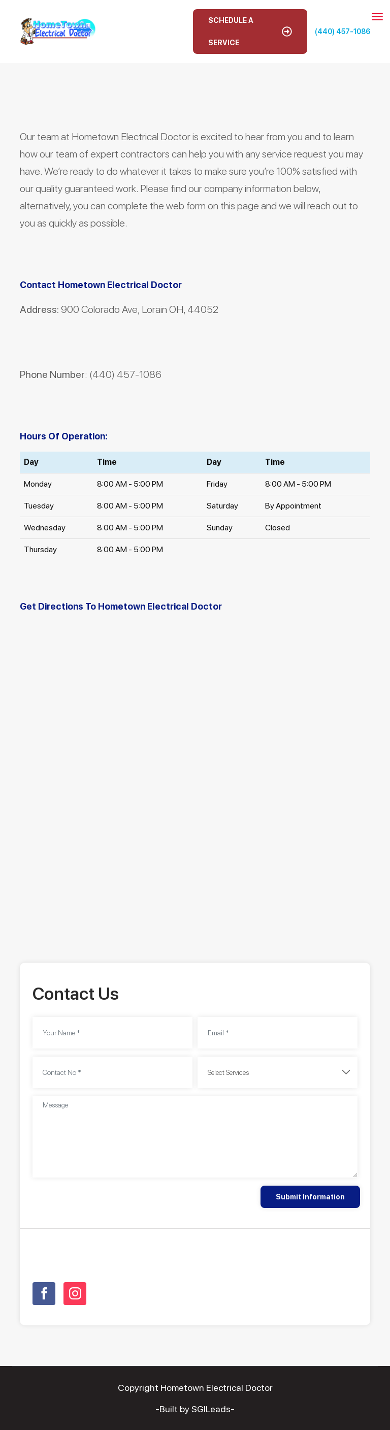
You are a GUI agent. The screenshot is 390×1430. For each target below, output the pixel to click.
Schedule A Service (250, 31)
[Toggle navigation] (377, 17)
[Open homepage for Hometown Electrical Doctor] (58, 31)
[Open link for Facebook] (43, 1293)
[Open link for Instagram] (74, 1293)
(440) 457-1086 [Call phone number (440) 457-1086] (342, 31)
